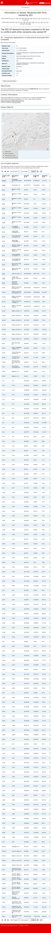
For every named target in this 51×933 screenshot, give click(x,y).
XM (33, 22)
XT (36, 22)
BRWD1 (4, 180)
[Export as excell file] (37, 171)
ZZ (27, 20)
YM (42, 22)
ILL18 (3, 259)
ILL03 (3, 199)
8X (28, 18)
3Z (19, 22)
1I (14, 18)
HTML (13, 102)
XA (27, 22)
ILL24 (3, 269)
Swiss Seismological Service (10, 925)
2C (21, 22)
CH (12, 18)
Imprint (26, 925)
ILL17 (3, 255)
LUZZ (3, 273)
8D (23, 18)
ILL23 (3, 264)
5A (20, 18)
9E (31, 18)
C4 (37, 18)
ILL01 (3, 190)
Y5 (44, 22)
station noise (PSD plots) (9, 81)
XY (46, 18)
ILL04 (3, 204)
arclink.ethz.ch (34, 89)
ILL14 (3, 241)
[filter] (4, 177)
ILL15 (3, 245)
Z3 (47, 22)
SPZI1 (3, 283)
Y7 (49, 18)
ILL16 (3, 250)
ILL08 (3, 222)
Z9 (21, 24)
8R (25, 18)
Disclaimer (21, 925)
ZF (23, 24)
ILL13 (3, 236)
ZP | (26, 24)
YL (38, 22)
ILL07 (3, 217)
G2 (39, 18)
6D (24, 22)
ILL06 (3, 213)
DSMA (3, 185)
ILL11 (3, 227)
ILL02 (3, 194)
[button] (2, 2)
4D (17, 18)
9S (33, 18)
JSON (16, 102)
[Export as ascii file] (41, 171)
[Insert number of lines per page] (29, 171)
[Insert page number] (19, 171)
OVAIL (3, 278)
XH (30, 22)
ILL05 (3, 208)
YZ (24, 20)
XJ (43, 18)
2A (16, 22)
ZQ (29, 24)
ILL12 (3, 231)
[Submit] (34, 171)
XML (19, 102)
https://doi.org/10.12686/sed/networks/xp (12, 100)
